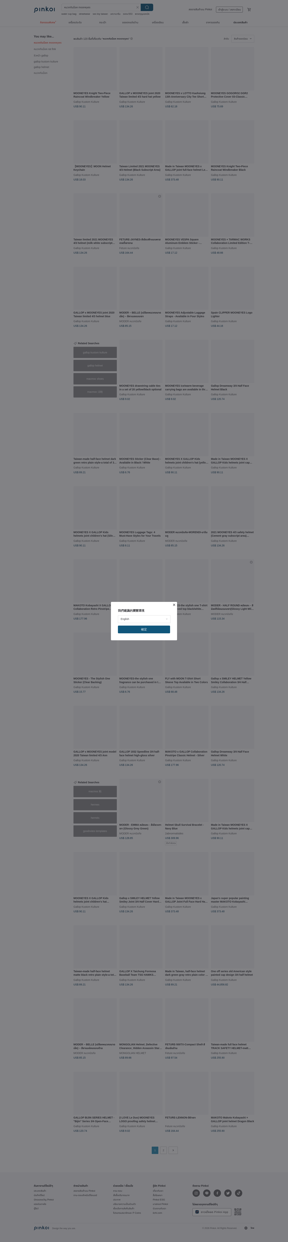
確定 (144, 629)
